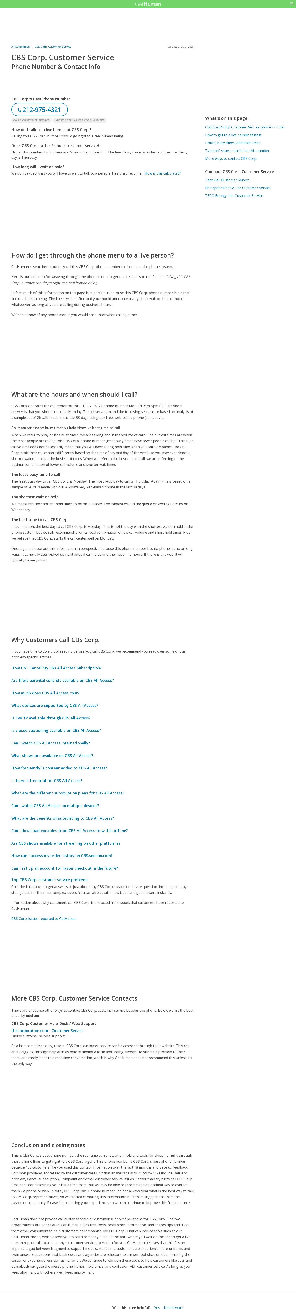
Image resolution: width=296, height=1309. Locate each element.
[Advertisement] (102, 213)
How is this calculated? (163, 173)
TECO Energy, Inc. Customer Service (234, 195)
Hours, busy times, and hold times (232, 142)
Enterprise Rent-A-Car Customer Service (238, 187)
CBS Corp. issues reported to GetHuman (44, 918)
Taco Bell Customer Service (227, 180)
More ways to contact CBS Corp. (231, 158)
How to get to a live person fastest (233, 135)
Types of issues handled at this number (237, 150)
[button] (291, 4)
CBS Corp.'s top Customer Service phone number (245, 127)
